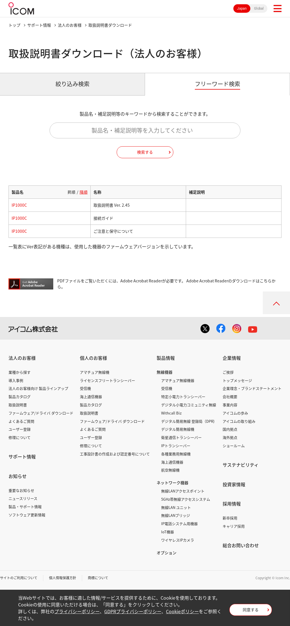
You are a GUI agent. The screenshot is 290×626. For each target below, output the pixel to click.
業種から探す (19, 372)
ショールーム (234, 445)
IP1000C (19, 205)
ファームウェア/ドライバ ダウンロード (40, 413)
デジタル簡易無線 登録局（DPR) (187, 421)
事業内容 (230, 404)
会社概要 (230, 396)
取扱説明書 (17, 404)
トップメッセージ (237, 380)
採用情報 (232, 503)
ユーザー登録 (19, 429)
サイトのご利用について (18, 577)
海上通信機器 (91, 396)
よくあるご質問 (21, 421)
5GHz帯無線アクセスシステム (185, 499)
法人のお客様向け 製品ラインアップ (38, 388)
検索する (145, 152)
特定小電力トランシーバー (183, 396)
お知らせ (17, 476)
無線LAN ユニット (176, 507)
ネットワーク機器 (172, 482)
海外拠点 (230, 437)
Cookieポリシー (182, 611)
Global (259, 8)
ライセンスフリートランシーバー (107, 380)
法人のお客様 (70, 25)
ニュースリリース (22, 498)
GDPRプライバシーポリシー (132, 611)
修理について (19, 437)
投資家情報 (234, 484)
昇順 (71, 192)
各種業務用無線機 (176, 453)
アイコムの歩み (235, 413)
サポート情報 (39, 25)
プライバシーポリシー (77, 611)
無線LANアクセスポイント (182, 491)
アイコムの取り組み (239, 421)
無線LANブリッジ (175, 515)
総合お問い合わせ (241, 545)
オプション (166, 552)
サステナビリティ (241, 464)
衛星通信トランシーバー (181, 437)
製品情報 (166, 357)
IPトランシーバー (175, 445)
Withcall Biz (171, 413)
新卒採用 (230, 518)
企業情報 (232, 357)
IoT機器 (167, 531)
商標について (98, 577)
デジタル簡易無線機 (177, 429)
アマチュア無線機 (94, 372)
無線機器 (164, 372)
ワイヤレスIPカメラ (177, 540)
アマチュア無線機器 (177, 380)
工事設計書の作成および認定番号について (115, 453)
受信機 (85, 388)
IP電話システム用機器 (179, 523)
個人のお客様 (93, 357)
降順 (84, 192)
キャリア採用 (234, 526)
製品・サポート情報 (25, 506)
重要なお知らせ (21, 490)
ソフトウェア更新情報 (26, 514)
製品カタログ (19, 396)
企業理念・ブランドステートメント (252, 388)
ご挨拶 (228, 372)
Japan (242, 8)
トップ (14, 25)
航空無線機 (170, 470)
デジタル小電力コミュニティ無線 (188, 404)
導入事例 (15, 380)
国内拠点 (230, 429)
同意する (251, 609)
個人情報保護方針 (62, 577)
